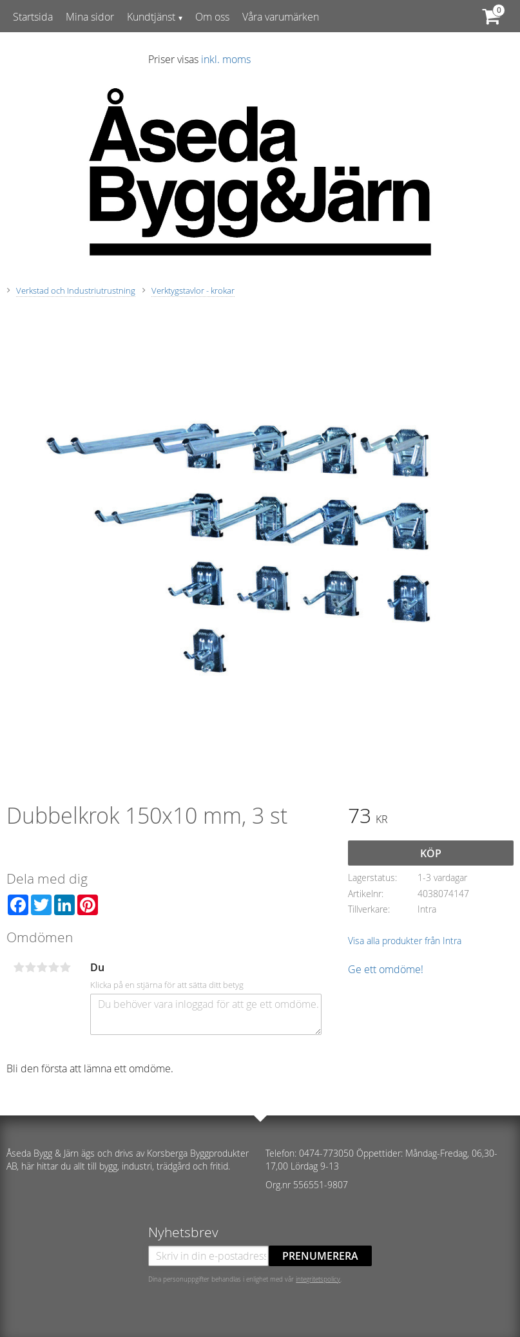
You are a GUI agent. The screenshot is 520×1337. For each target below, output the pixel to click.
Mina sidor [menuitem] (90, 17)
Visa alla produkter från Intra (404, 940)
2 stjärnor (30, 967)
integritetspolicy (318, 1279)
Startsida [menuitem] (33, 17)
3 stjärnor (42, 967)
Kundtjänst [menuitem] (151, 17)
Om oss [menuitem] (212, 17)
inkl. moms (226, 59)
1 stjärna (18, 967)
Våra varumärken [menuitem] (280, 17)
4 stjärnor (53, 967)
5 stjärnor (65, 967)
